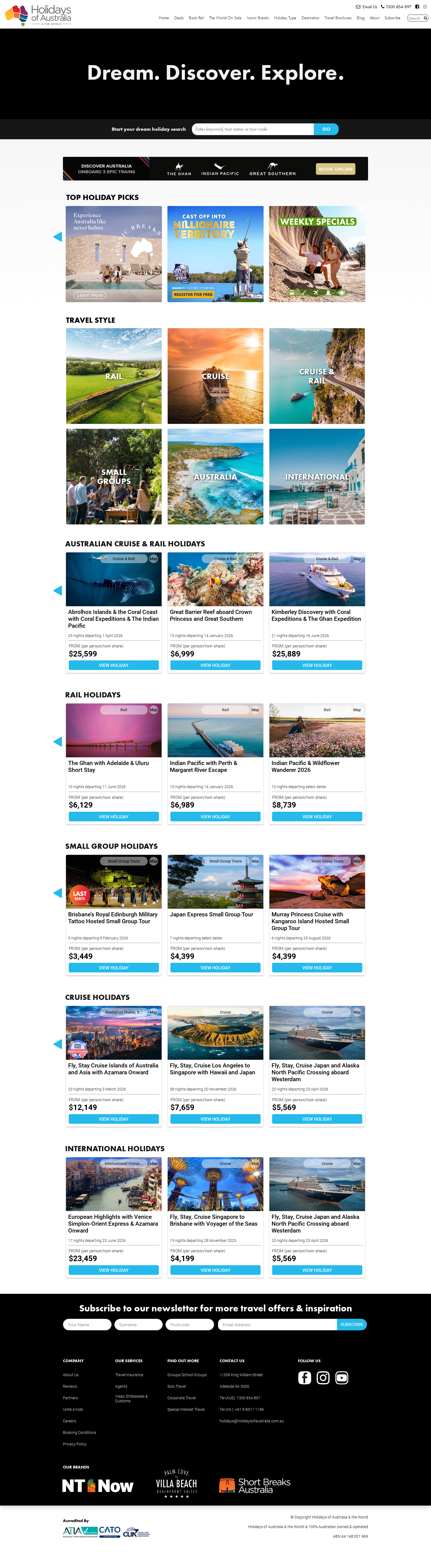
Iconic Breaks (258, 17)
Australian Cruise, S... (123, 1012)
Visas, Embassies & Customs (131, 1398)
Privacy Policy (75, 1444)
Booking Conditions (79, 1432)
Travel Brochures (338, 17)
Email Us (366, 6)
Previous (57, 237)
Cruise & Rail (124, 558)
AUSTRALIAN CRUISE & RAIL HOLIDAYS (135, 543)
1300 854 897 (396, 6)
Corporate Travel (181, 1397)
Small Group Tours (124, 861)
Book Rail (196, 17)
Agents (121, 1386)
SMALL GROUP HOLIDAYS (111, 846)
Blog (360, 17)
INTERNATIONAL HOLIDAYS (115, 1148)
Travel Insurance (129, 1374)
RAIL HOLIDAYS (93, 694)
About (374, 17)
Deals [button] (179, 17)
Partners (70, 1397)
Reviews (70, 1386)
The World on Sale (225, 17)
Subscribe (392, 17)
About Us (71, 1374)
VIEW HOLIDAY (114, 665)
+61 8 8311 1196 (249, 1409)
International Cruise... (124, 1163)
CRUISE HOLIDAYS (97, 997)
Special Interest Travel (186, 1409)
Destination (310, 17)
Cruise (225, 1012)
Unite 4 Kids (73, 1409)
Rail (123, 709)
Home (164, 17)
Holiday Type (285, 17)
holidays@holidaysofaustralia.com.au (252, 1420)
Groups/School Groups (187, 1374)
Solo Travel (176, 1386)
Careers (69, 1420)
